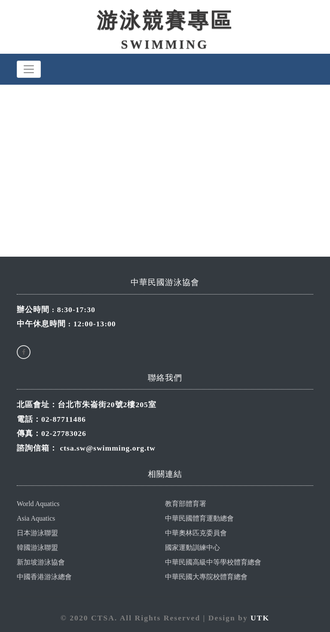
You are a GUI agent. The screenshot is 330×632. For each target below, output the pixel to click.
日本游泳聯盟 (37, 533)
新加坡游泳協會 (41, 562)
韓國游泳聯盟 (37, 547)
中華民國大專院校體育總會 (206, 576)
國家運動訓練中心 (192, 547)
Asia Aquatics (36, 518)
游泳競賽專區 (165, 20)
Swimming (165, 44)
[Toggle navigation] (29, 69)
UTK (260, 618)
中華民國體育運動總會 (199, 518)
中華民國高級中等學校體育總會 (213, 562)
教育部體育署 (185, 503)
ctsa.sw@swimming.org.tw (108, 448)
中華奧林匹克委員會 (196, 533)
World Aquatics (38, 503)
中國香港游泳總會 (44, 576)
